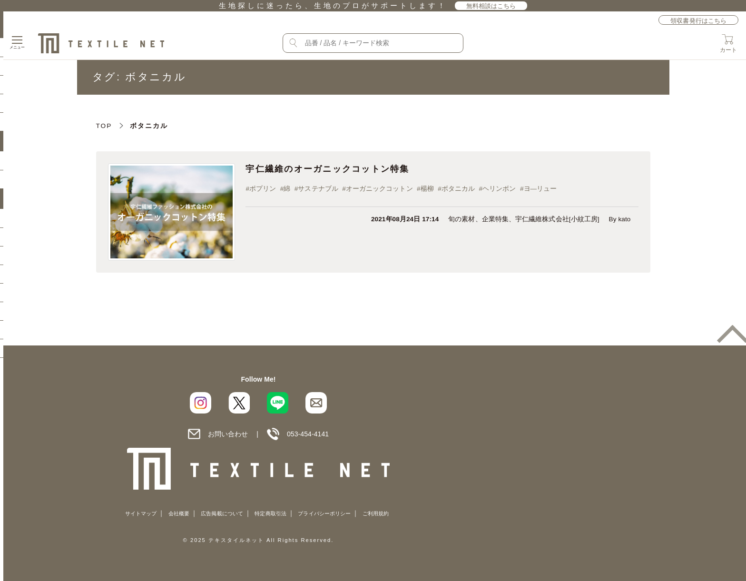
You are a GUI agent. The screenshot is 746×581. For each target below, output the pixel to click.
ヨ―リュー (562, 191)
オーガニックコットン (388, 191)
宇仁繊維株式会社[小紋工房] (557, 223)
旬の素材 (461, 223)
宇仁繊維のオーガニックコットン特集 (348, 170)
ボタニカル (474, 191)
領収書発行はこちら (698, 20)
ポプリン (262, 191)
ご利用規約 (376, 513)
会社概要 (178, 513)
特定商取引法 (270, 513)
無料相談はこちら (491, 6)
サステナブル (324, 191)
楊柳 (439, 191)
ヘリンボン (518, 191)
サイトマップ (141, 513)
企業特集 (495, 223)
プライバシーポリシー (324, 513)
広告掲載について (222, 513)
